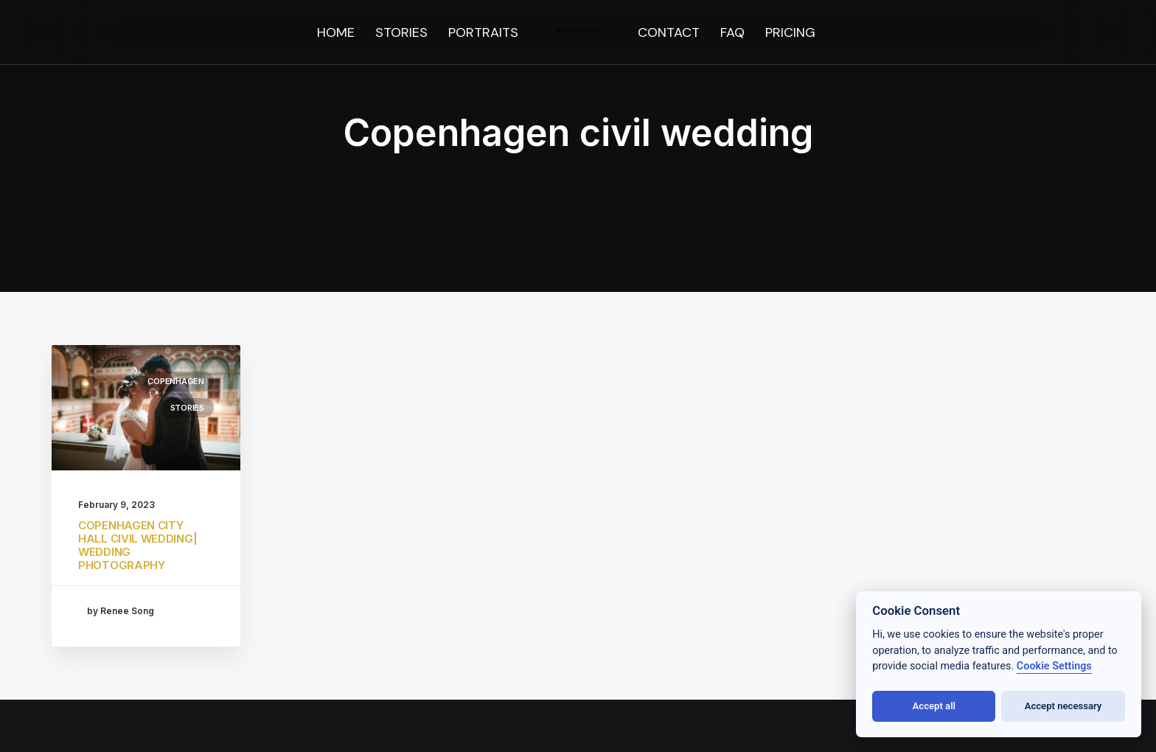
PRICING (790, 32)
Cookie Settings (1054, 666)
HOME (336, 32)
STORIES (401, 32)
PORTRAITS (483, 32)
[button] (146, 407)
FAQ (732, 32)
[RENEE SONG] (578, 32)
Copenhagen (175, 381)
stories (187, 408)
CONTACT (669, 32)
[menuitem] (336, 32)
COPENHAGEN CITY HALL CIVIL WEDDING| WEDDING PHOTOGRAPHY (137, 545)
